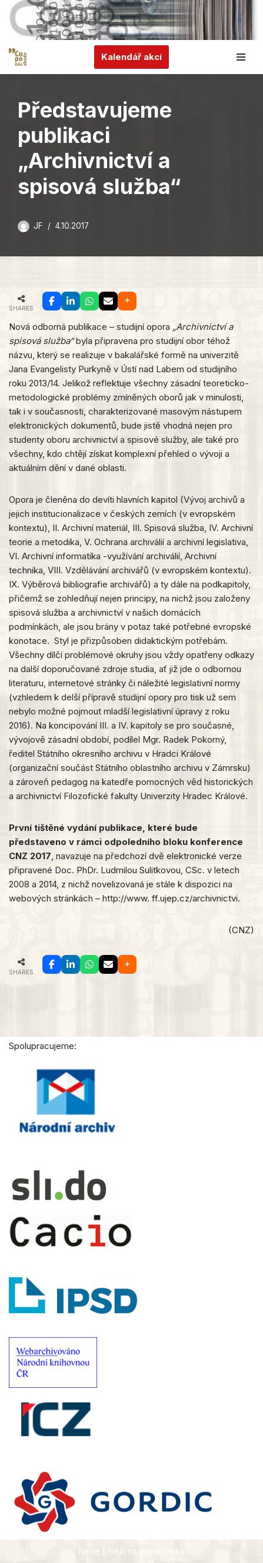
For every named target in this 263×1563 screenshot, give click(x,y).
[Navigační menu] (241, 57)
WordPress (162, 1551)
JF (38, 226)
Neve (89, 1551)
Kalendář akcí (131, 56)
